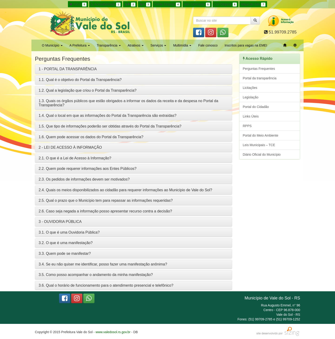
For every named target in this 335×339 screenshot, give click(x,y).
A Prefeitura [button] (80, 45)
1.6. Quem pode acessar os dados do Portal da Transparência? (91, 137)
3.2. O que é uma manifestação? (66, 243)
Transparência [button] (109, 45)
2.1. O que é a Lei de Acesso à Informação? (75, 158)
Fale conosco (208, 45)
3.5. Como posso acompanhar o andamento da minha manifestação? (96, 275)
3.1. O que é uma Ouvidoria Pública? (69, 232)
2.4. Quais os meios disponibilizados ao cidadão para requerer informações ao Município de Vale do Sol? (125, 190)
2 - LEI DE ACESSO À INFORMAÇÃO (70, 147)
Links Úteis (251, 116)
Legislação (250, 97)
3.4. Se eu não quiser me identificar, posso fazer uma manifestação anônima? (103, 264)
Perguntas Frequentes (259, 68)
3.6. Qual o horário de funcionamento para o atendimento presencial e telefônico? (106, 285)
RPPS (247, 126)
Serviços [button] (158, 45)
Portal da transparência (260, 78)
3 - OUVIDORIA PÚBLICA (60, 222)
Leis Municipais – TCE (259, 145)
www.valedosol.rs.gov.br (113, 332)
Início (78, 4)
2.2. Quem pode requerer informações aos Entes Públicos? (88, 169)
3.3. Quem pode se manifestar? (65, 253)
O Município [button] (52, 45)
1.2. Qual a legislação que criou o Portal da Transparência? (88, 90)
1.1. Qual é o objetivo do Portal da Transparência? (80, 80)
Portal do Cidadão (256, 107)
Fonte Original (167, 4)
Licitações (250, 88)
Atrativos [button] (136, 45)
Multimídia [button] (182, 45)
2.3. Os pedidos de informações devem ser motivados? (84, 179)
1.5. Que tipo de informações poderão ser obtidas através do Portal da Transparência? (110, 126)
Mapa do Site (253, 4)
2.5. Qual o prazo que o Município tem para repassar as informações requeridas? (106, 200)
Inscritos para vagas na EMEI (245, 45)
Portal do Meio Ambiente (260, 135)
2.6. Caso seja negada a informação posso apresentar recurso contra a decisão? (105, 211)
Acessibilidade (105, 4)
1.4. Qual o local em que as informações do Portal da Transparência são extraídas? (107, 115)
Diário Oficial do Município (262, 154)
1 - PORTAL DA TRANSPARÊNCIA (68, 69)
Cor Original (225, 4)
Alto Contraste (197, 4)
